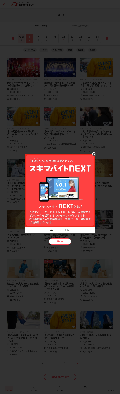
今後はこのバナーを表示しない (61, 230)
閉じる (60, 241)
